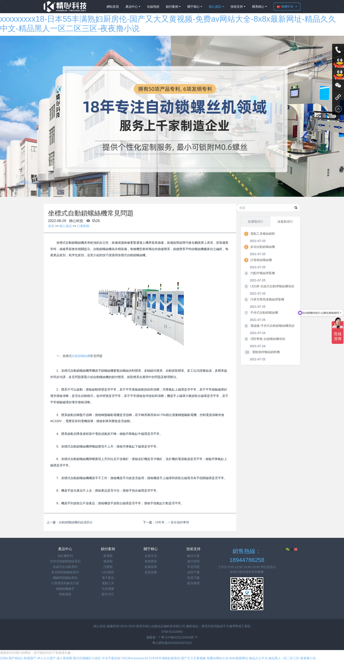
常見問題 (193, 567)
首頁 (51, 226)
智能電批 (65, 594)
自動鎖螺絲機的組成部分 (76, 522)
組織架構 (151, 567)
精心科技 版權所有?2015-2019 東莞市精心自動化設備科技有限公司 (139, 626)
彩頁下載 (193, 577)
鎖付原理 (193, 561)
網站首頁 (113, 6)
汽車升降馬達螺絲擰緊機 (267, 299)
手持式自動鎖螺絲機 (264, 312)
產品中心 (131, 6)
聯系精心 (258, 6)
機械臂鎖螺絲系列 (65, 577)
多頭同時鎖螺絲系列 (65, 572)
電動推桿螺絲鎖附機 (266, 352)
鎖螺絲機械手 (65, 588)
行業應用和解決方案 (65, 583)
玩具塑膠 (108, 588)
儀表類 (108, 561)
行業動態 (83, 226)
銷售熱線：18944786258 (246, 555)
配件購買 (193, 583)
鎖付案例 (172, 6)
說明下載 (193, 572)
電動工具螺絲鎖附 (262, 233)
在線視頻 (153, 6)
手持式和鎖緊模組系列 (65, 561)
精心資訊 (215, 6)
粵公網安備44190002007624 (172, 643)
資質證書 (151, 572)
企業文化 (151, 556)
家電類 (108, 556)
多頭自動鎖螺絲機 (262, 247)
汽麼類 (108, 567)
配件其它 (108, 594)
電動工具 (108, 583)
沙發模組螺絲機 (261, 260)
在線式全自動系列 (65, 567)
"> (286, 549)
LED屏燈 (108, 572)
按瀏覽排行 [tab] (255, 221)
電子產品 (108, 577)
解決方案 (193, 556)
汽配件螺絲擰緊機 (262, 273)
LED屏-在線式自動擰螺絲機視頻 (272, 286)
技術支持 (237, 6)
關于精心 (193, 6)
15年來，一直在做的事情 (172, 522)
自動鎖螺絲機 (81, 356)
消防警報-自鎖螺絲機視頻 (267, 339)
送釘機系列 (65, 556)
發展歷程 (151, 561)
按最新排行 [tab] (285, 221)
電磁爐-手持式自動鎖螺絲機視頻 (272, 325)
